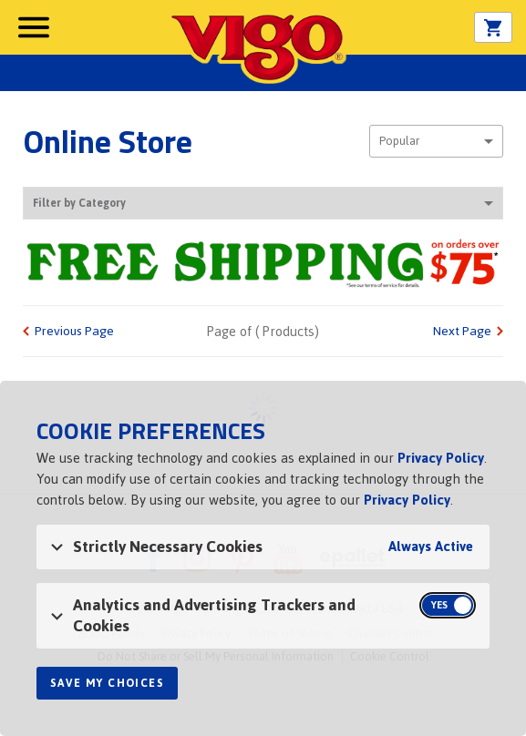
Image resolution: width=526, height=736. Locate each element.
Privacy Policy (440, 458)
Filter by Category (263, 203)
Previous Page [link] (74, 331)
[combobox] (436, 141)
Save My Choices (107, 683)
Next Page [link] (462, 331)
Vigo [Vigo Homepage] (257, 47)
